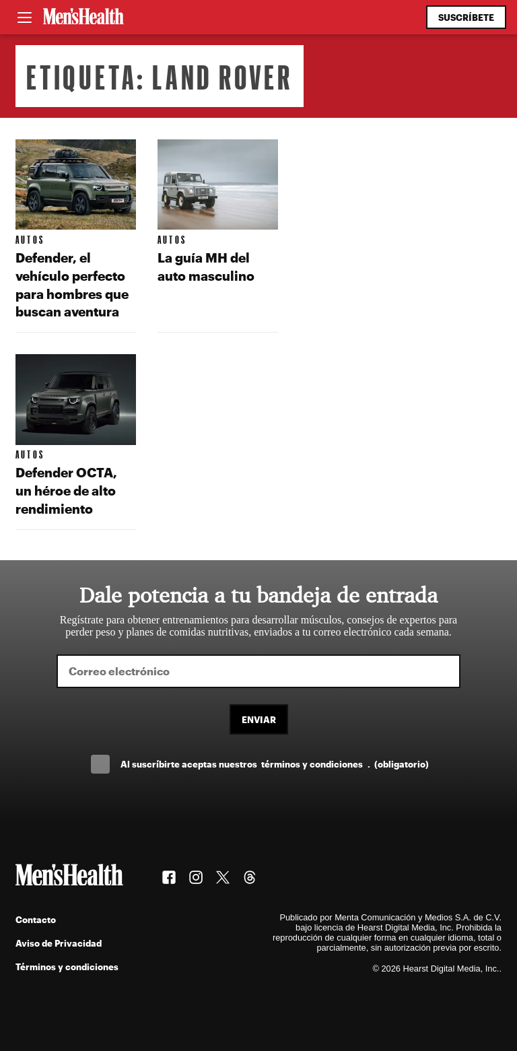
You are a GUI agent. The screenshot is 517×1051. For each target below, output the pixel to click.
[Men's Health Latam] (83, 17)
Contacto (35, 919)
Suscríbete (466, 17)
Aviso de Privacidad (58, 943)
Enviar (259, 719)
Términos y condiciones (66, 966)
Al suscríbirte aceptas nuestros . (274, 764)
